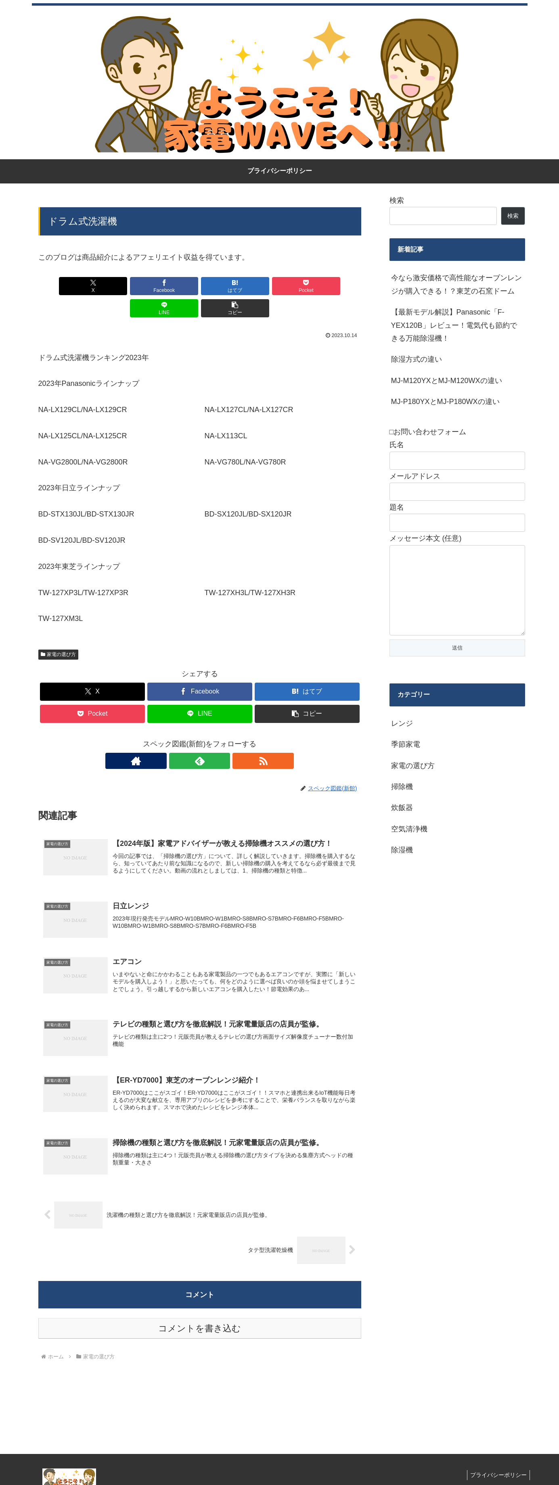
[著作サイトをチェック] (181, 739)
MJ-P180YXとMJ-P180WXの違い (445, 402)
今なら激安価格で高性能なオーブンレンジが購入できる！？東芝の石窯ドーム (456, 284)
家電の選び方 (58, 632)
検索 (396, 200)
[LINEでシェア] (281, 286)
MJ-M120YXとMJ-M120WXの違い (446, 381)
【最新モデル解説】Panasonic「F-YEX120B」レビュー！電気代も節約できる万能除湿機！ (454, 325)
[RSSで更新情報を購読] (218, 739)
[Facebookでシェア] (118, 286)
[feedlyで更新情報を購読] (200, 739)
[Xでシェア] (64, 286)
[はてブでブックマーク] (172, 286)
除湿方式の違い (416, 359)
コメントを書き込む (199, 1311)
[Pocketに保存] (227, 286)
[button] (335, 286)
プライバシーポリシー (497, 1457)
